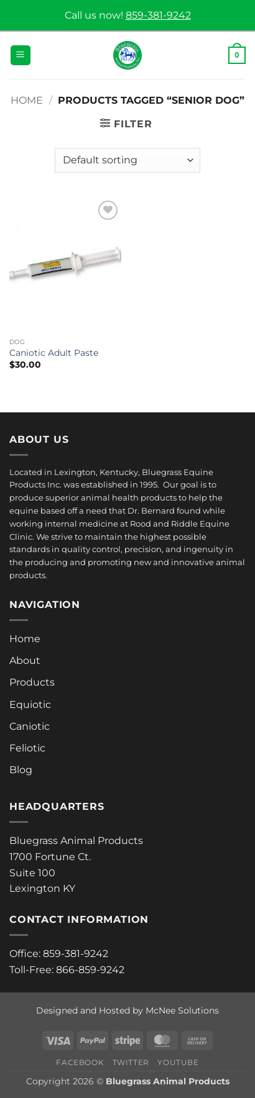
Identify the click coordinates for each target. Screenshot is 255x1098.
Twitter (131, 1062)
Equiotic (30, 704)
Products (32, 682)
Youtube (177, 1062)
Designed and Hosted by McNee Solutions (127, 1010)
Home (27, 100)
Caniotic (29, 726)
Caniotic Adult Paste (53, 353)
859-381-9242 (158, 15)
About (24, 660)
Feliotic (27, 748)
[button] (20, 55)
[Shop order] (127, 160)
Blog (20, 770)
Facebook (80, 1062)
